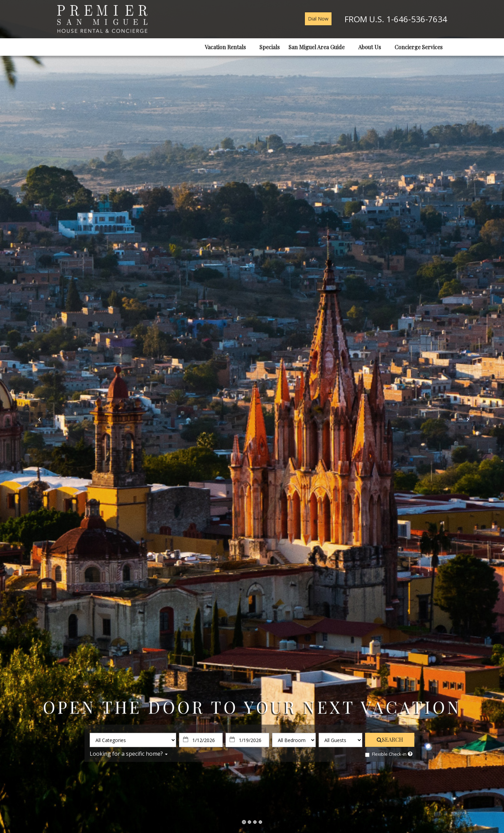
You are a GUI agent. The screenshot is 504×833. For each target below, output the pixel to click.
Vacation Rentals (227, 47)
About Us (372, 47)
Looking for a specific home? (129, 753)
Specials (269, 47)
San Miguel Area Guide (318, 47)
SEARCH (390, 739)
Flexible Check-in (385, 754)
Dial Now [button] (318, 18)
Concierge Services (421, 47)
